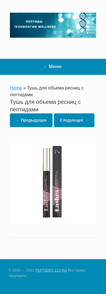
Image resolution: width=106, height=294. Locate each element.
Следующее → (74, 120)
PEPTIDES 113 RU (51, 270)
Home (16, 88)
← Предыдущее (31, 120)
